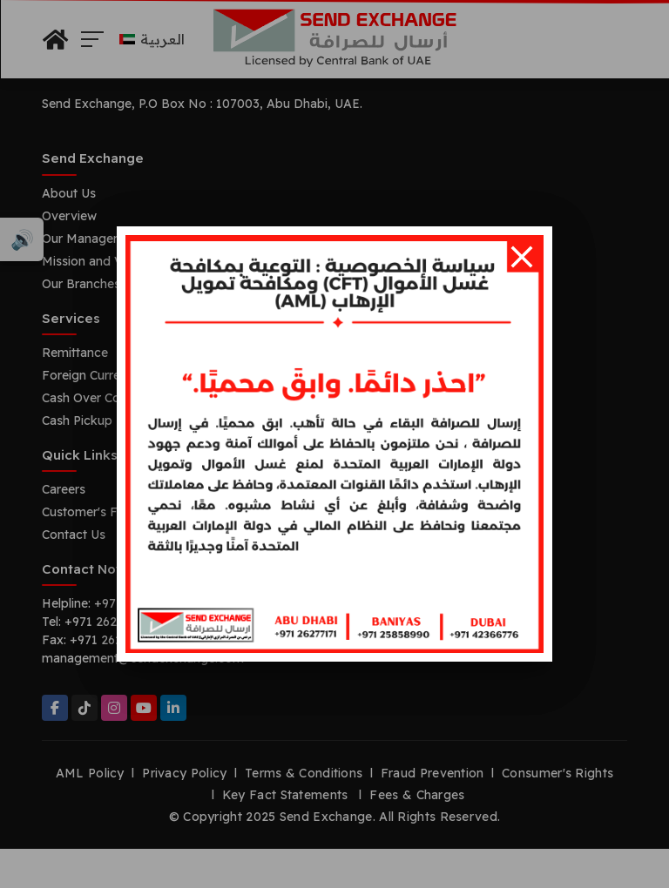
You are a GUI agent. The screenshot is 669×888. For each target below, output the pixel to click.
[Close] (522, 257)
